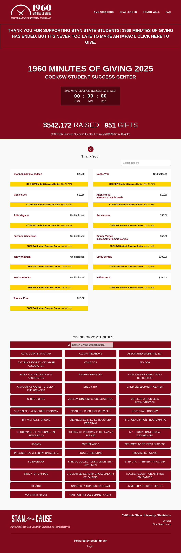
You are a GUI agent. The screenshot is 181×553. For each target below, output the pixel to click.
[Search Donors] (146, 163)
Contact (167, 520)
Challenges (128, 12)
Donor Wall (151, 12)
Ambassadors (104, 12)
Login (90, 546)
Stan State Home (162, 524)
